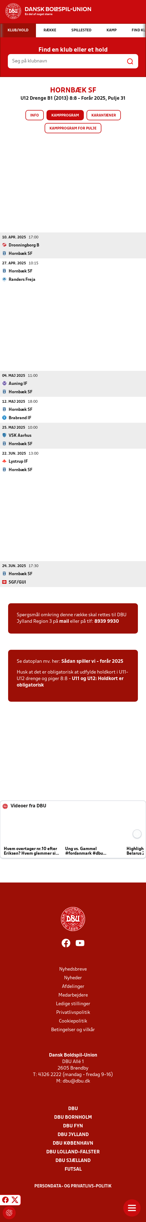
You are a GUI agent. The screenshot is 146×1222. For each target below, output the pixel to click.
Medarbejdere (73, 995)
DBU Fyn (73, 1126)
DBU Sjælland (73, 1160)
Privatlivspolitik (73, 1012)
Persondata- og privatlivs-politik (73, 1186)
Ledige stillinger (73, 1003)
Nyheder (73, 977)
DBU (73, 1108)
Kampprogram (65, 115)
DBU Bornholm (73, 1117)
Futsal (73, 1169)
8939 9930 (106, 621)
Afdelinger (73, 986)
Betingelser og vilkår (73, 1029)
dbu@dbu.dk (76, 1081)
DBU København (73, 1143)
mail (64, 621)
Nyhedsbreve (73, 969)
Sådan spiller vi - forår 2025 (92, 661)
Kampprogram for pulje (73, 128)
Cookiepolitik (73, 1021)
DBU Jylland (73, 1134)
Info (34, 115)
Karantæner (103, 115)
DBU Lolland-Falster (73, 1152)
